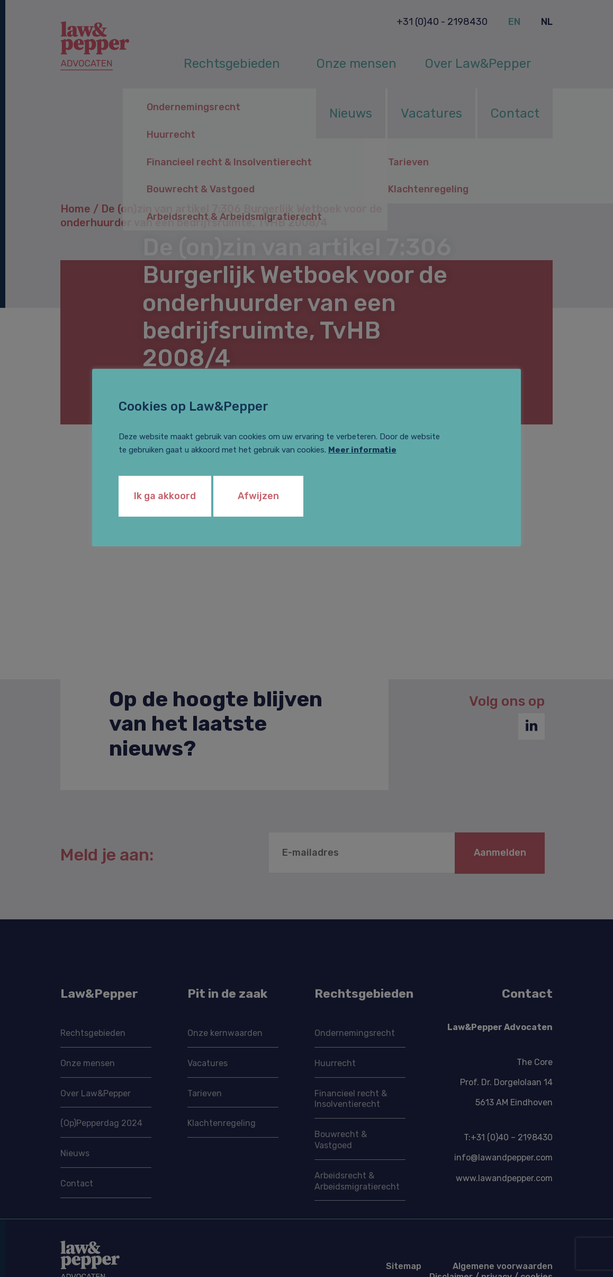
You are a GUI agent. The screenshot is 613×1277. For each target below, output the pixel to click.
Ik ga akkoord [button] (165, 496)
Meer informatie (362, 450)
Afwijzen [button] (258, 496)
